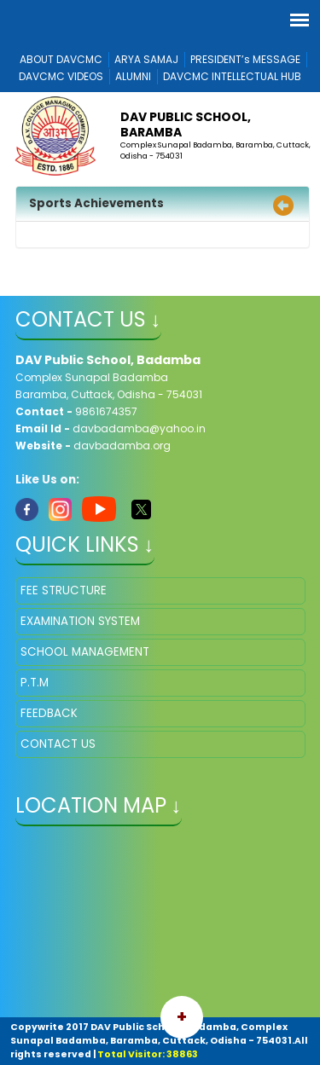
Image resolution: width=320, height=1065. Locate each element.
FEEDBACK (49, 713)
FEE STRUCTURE (63, 590)
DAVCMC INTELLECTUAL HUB (232, 76)
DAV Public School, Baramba (185, 124)
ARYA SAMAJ (146, 59)
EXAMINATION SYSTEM (80, 621)
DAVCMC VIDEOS (61, 76)
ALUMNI (133, 76)
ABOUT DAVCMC (61, 59)
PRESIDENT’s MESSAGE (245, 59)
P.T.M (34, 682)
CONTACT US (58, 744)
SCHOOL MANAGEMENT (84, 652)
